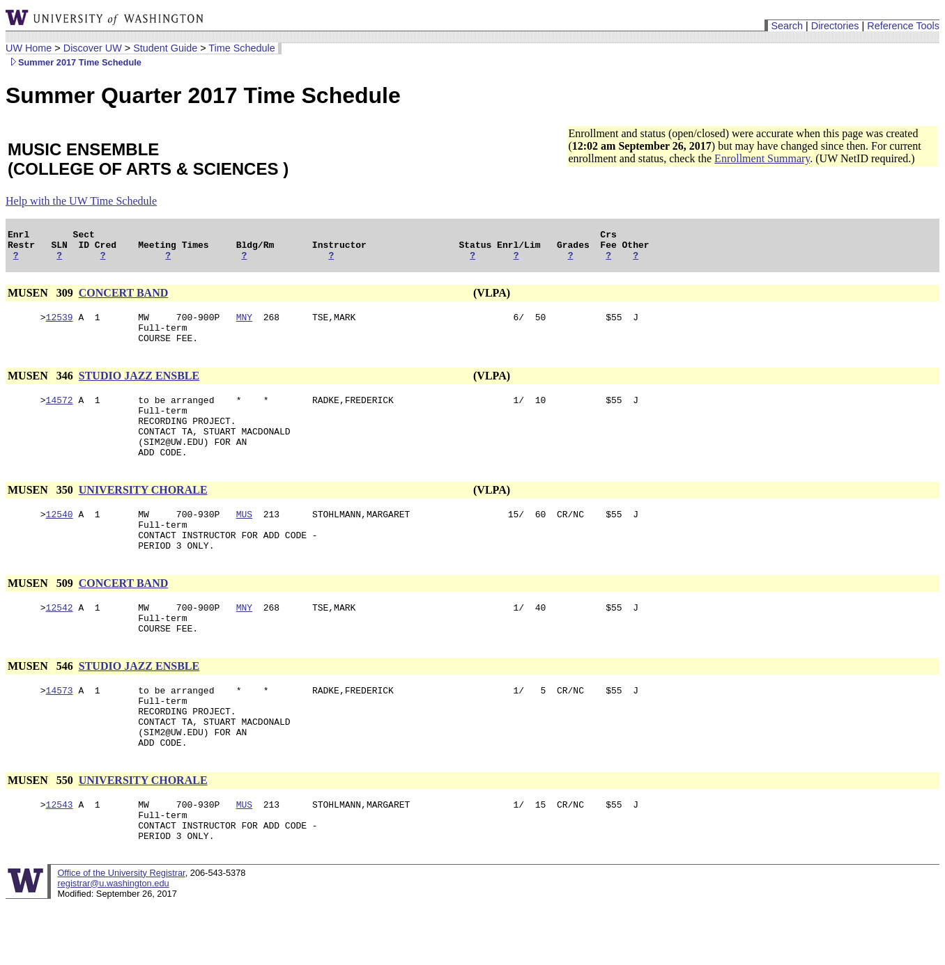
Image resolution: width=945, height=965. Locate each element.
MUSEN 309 (42, 299)
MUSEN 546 (42, 706)
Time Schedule (241, 48)
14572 (59, 414)
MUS (244, 541)
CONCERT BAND (124, 299)
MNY (244, 325)
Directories (835, 25)
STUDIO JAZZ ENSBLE (139, 388)
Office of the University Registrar (121, 933)
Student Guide (165, 48)
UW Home (29, 48)
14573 (59, 731)
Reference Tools (903, 25)
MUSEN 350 (42, 515)
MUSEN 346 (42, 388)
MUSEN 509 (42, 616)
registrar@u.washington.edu (113, 944)
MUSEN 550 (42, 832)
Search (787, 25)
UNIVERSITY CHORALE (143, 515)
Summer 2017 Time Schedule (73, 62)
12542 (59, 642)
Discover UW (92, 48)
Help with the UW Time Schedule (81, 201)
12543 (59, 858)
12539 (59, 325)
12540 (59, 541)
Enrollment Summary (762, 158)
